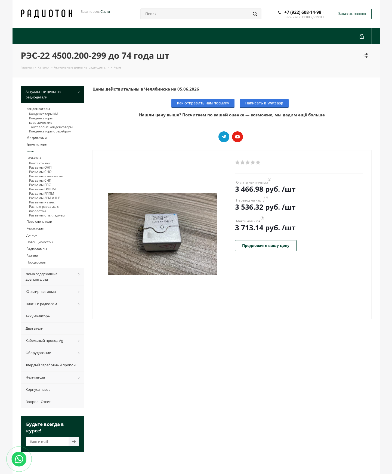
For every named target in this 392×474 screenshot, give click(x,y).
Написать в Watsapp (264, 103)
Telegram (223, 136)
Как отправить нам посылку (203, 103)
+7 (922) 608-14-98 (302, 12)
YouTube (237, 136)
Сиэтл (105, 11)
